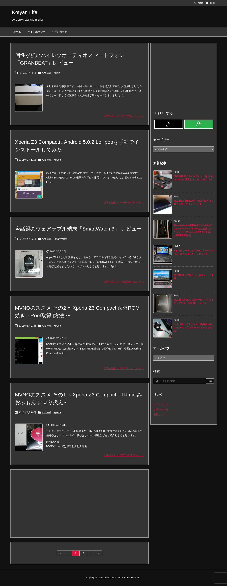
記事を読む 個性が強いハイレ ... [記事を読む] (124, 115)
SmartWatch (61, 238)
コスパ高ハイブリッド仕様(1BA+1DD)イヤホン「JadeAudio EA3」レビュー (193, 327)
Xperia (57, 159)
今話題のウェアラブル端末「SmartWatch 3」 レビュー (78, 229)
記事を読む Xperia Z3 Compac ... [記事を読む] (124, 202)
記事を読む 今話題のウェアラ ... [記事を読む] (124, 281)
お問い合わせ (160, 409)
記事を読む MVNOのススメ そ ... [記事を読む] (124, 368)
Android (46, 72)
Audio (57, 72)
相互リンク (159, 414)
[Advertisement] (79, 503)
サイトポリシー (162, 404)
